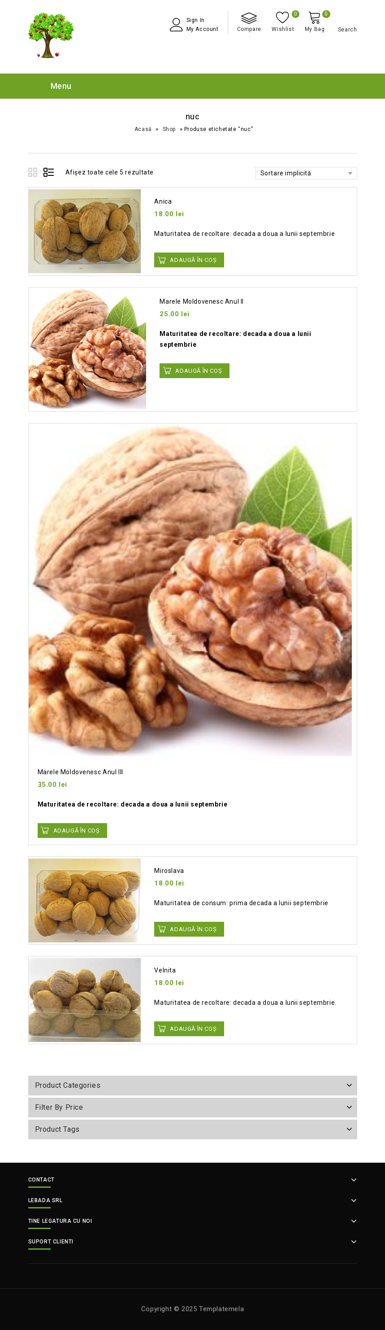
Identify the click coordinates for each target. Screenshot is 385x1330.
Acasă (143, 129)
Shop (169, 129)
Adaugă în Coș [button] (193, 260)
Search (347, 29)
